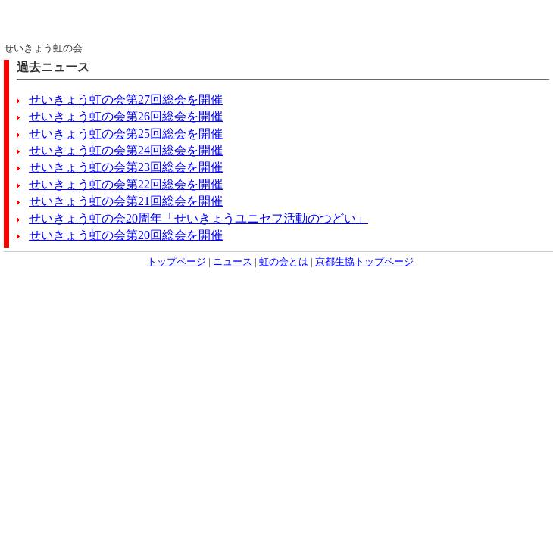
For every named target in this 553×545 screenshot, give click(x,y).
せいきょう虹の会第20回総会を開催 (126, 235)
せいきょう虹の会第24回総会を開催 (126, 150)
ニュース (232, 262)
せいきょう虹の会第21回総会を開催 (126, 201)
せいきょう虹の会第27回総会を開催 (126, 99)
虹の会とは (283, 262)
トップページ (176, 262)
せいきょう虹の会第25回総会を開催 (126, 133)
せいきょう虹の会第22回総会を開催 (126, 184)
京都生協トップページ (364, 262)
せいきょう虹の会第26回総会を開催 (126, 116)
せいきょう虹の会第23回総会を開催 (126, 166)
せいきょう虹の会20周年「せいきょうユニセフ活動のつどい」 (198, 218)
